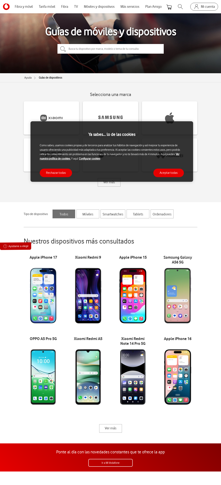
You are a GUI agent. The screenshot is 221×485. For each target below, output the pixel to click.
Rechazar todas (56, 173)
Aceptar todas (169, 173)
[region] (111, 151)
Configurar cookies (89, 158)
